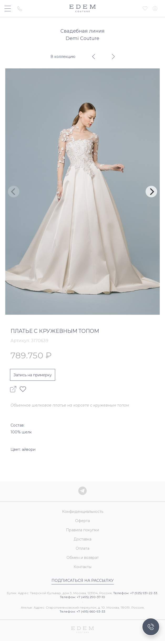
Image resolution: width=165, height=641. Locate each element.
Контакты (82, 566)
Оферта (82, 520)
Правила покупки (82, 530)
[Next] (151, 191)
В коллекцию (62, 56)
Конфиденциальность (82, 511)
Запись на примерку (32, 375)
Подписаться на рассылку (82, 580)
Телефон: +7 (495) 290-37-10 (82, 597)
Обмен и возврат (82, 557)
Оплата (82, 548)
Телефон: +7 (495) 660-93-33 (82, 611)
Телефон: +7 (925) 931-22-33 (135, 593)
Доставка (82, 539)
